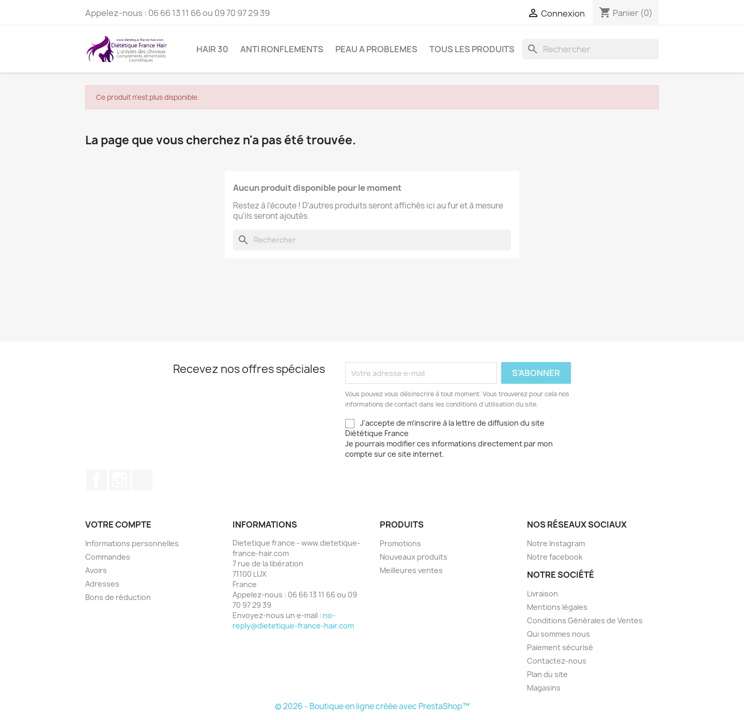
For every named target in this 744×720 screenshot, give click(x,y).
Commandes (107, 557)
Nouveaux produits (413, 557)
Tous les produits (472, 49)
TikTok (142, 480)
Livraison (542, 593)
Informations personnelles (132, 543)
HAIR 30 (212, 49)
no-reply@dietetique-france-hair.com (293, 620)
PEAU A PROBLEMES (376, 49)
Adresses (102, 584)
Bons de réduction (118, 597)
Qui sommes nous (558, 634)
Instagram (119, 480)
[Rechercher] (590, 49)
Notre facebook (554, 557)
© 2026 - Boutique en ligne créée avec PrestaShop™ (372, 706)
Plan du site (547, 674)
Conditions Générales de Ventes (585, 620)
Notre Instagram (556, 543)
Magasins (544, 688)
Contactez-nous (556, 661)
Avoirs (96, 570)
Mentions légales (557, 607)
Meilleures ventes (411, 570)
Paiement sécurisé (560, 647)
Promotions (400, 543)
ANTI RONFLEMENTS (281, 49)
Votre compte (118, 524)
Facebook (96, 480)
